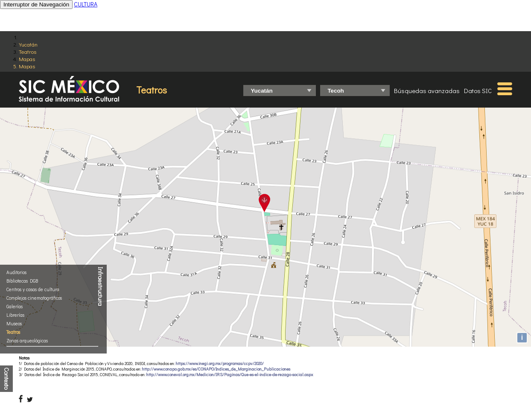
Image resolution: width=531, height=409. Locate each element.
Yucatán (28, 44)
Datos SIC (478, 90)
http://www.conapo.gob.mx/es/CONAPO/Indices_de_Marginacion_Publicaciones (216, 369)
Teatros (27, 51)
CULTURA (85, 4)
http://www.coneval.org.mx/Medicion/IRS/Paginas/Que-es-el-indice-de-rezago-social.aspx (229, 374)
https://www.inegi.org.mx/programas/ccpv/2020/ (220, 363)
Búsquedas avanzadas (427, 90)
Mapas (27, 58)
